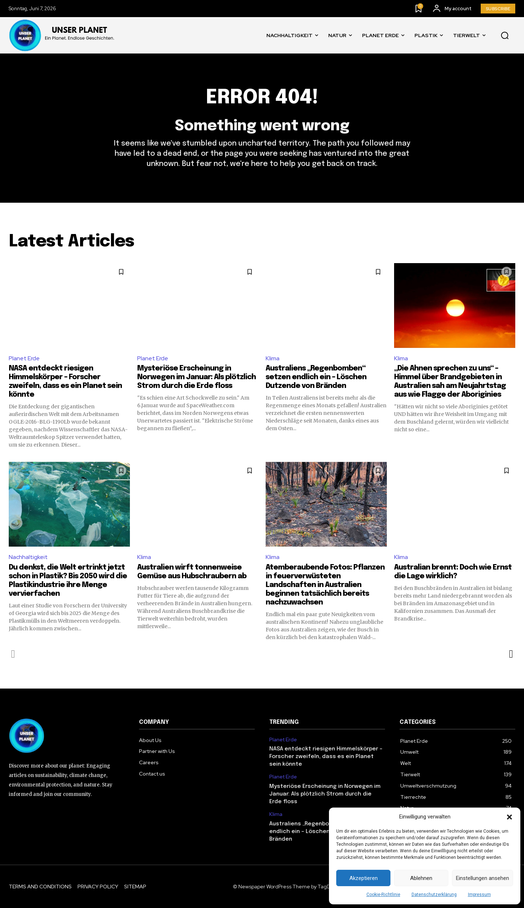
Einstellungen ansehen (482, 878)
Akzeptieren (363, 878)
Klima (272, 358)
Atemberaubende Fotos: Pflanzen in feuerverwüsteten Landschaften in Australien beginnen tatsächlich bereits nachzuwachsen (325, 585)
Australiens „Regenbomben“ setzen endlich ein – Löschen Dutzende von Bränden (316, 377)
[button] (509, 817)
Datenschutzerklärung (434, 894)
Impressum (479, 894)
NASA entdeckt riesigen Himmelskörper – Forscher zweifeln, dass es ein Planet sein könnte (325, 756)
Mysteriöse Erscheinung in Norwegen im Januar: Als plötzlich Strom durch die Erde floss (196, 377)
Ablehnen (421, 878)
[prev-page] (13, 654)
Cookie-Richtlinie (383, 894)
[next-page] (510, 654)
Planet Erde (24, 358)
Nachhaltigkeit (28, 557)
